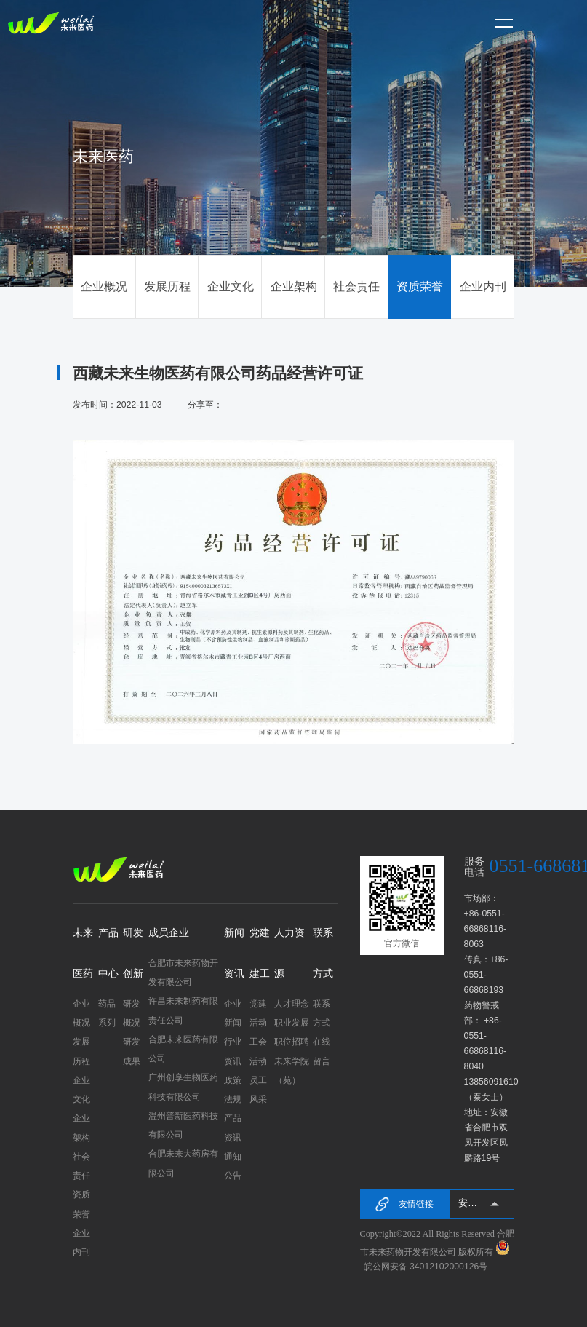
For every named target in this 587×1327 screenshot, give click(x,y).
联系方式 (323, 953)
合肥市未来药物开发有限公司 (183, 972)
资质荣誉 (419, 286)
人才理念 (291, 1004)
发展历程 (167, 286)
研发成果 (131, 1051)
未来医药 (83, 953)
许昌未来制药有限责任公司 (183, 1010)
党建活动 (258, 1013)
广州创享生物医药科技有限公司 (183, 1086)
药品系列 (107, 1013)
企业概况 (104, 286)
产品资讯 (232, 1127)
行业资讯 (232, 1051)
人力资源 (289, 953)
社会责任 (356, 286)
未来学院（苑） (291, 1070)
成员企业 (168, 932)
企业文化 (230, 286)
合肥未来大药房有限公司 (183, 1163)
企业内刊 (483, 286)
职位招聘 (291, 1042)
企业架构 (294, 286)
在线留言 (321, 1051)
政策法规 (232, 1089)
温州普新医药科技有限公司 (183, 1125)
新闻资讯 (234, 953)
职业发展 (291, 1023)
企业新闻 (232, 1013)
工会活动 (258, 1051)
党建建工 (259, 953)
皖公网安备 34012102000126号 (426, 1266)
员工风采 (258, 1089)
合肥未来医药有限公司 (183, 1048)
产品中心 (108, 953)
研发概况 (131, 1013)
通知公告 (232, 1166)
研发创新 (133, 953)
